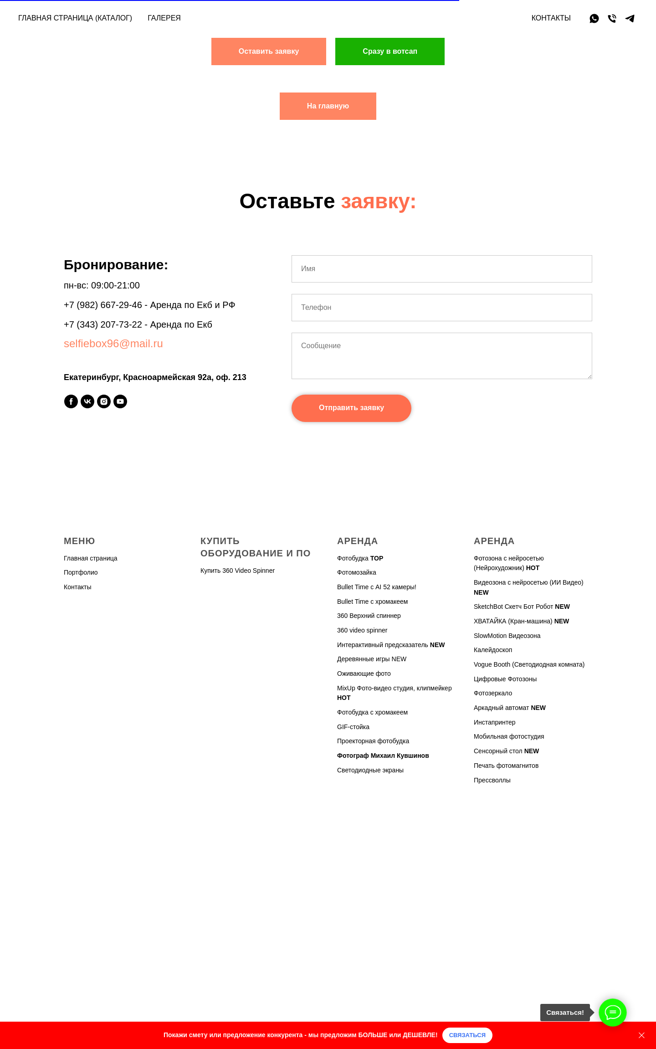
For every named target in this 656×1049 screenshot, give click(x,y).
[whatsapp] (594, 18)
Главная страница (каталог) (75, 18)
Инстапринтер (495, 722)
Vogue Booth (492, 664)
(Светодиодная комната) (548, 664)
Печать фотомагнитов (506, 765)
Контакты (551, 18)
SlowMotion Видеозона (507, 635)
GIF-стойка (353, 726)
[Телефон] (612, 18)
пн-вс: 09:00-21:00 (102, 285)
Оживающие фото (364, 673)
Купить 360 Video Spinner (237, 570)
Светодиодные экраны (370, 770)
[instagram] (104, 401)
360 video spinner (362, 630)
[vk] (87, 401)
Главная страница (91, 558)
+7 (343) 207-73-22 (103, 324)
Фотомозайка (356, 572)
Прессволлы (492, 780)
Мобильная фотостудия (509, 736)
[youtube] (120, 401)
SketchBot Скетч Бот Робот (513, 606)
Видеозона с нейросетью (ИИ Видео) (529, 582)
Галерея (164, 18)
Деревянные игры (363, 659)
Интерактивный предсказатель (382, 644)
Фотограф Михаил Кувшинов (383, 755)
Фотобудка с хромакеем (372, 712)
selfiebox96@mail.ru (113, 343)
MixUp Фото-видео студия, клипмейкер (394, 688)
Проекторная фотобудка (373, 741)
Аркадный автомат (501, 707)
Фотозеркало (493, 693)
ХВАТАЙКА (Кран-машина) (513, 621)
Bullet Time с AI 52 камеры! (376, 587)
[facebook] (71, 401)
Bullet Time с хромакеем (372, 601)
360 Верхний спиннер (369, 615)
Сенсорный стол (498, 751)
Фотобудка (353, 558)
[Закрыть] (641, 1035)
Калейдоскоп (493, 649)
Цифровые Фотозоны (505, 679)
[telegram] (630, 18)
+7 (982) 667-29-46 (103, 305)
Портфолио (81, 572)
